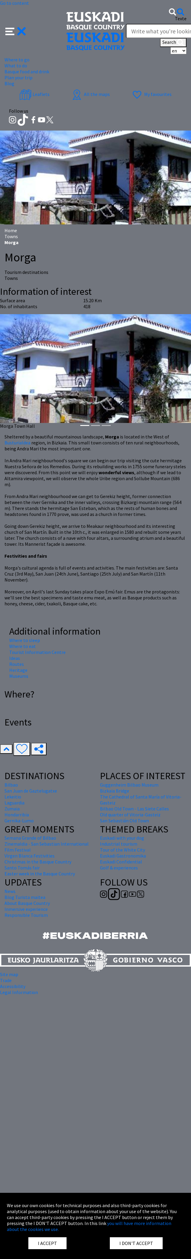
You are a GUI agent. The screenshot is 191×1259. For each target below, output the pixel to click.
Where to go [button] (17, 60)
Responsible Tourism (26, 915)
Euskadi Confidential (121, 862)
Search (173, 42)
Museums (18, 676)
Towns (11, 236)
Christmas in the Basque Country (37, 862)
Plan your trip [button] (18, 77)
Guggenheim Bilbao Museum (129, 785)
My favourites (151, 94)
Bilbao (11, 785)
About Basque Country (27, 903)
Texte (181, 18)
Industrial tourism (118, 844)
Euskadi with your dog (122, 838)
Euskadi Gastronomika (123, 856)
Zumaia (12, 809)
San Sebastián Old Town (124, 821)
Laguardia (14, 803)
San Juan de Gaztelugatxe (30, 791)
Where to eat (22, 646)
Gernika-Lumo (19, 821)
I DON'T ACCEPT (136, 1243)
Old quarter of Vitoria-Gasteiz (130, 815)
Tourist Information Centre (37, 652)
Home (10, 230)
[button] (15, 31)
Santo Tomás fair (22, 868)
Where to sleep (24, 640)
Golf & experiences (119, 868)
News (10, 891)
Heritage (18, 670)
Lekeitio (12, 797)
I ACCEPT (47, 1243)
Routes (16, 664)
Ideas (14, 658)
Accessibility (12, 986)
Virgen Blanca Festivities (29, 856)
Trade (6, 980)
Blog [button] (9, 83)
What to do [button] (15, 66)
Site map (9, 974)
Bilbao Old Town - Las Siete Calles (134, 809)
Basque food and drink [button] (26, 72)
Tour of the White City (122, 850)
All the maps (90, 94)
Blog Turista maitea (24, 897)
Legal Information (19, 992)
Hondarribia (16, 815)
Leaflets (34, 94)
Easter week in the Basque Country (39, 874)
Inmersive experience (26, 909)
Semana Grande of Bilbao (30, 838)
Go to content (14, 3)
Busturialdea (17, 443)
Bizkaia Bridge (114, 791)
